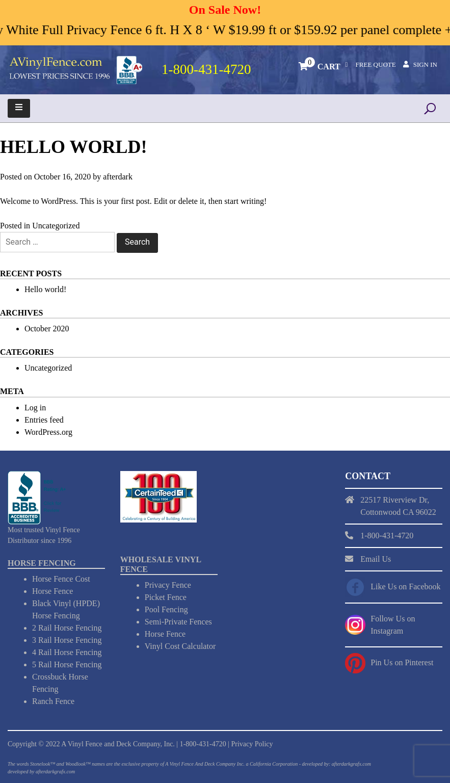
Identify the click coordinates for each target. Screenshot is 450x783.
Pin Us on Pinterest (401, 662)
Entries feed (44, 419)
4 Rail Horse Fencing (66, 652)
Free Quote (376, 64)
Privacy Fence (168, 585)
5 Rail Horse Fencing (66, 664)
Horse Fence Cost (61, 579)
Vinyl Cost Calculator (180, 646)
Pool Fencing (166, 609)
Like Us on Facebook (405, 586)
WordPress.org (48, 432)
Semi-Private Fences (178, 621)
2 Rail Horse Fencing (66, 627)
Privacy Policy (252, 744)
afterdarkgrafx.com (55, 771)
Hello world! (45, 289)
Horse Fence (52, 591)
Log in (35, 407)
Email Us (375, 559)
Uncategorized (56, 225)
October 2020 (46, 328)
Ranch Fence (53, 701)
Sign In (425, 64)
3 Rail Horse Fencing (66, 640)
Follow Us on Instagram (392, 624)
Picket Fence (166, 597)
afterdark (118, 176)
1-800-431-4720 (203, 744)
